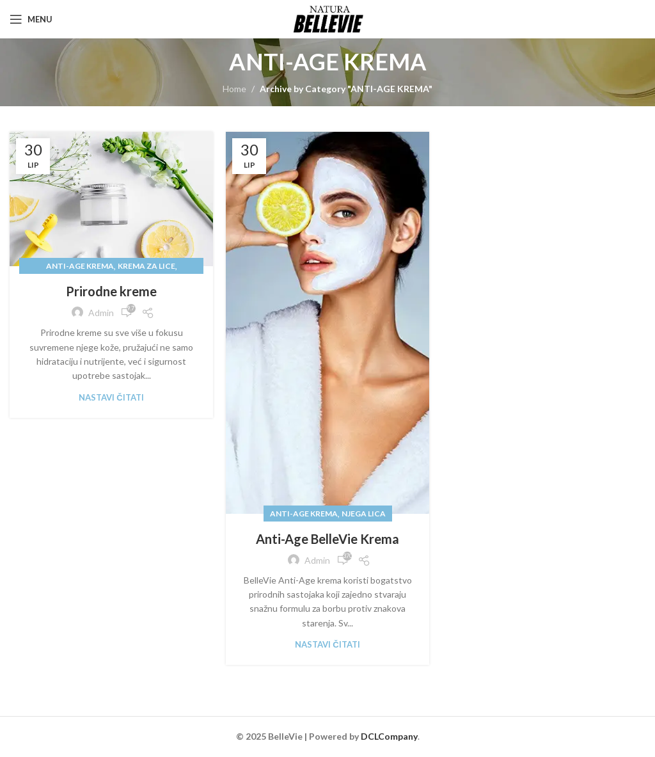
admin (101, 312)
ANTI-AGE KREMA (80, 266)
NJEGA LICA (364, 513)
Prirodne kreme (111, 291)
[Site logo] (327, 18)
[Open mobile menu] (31, 19)
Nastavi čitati (111, 397)
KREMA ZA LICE (146, 266)
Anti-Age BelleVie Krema (327, 538)
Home (234, 88)
